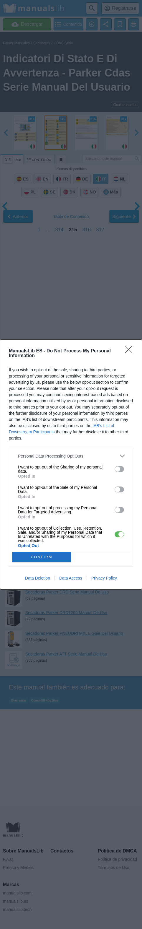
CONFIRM (42, 557)
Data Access (70, 578)
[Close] (130, 351)
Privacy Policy (104, 578)
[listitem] (71, 456)
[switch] (119, 469)
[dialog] (71, 464)
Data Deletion (37, 578)
